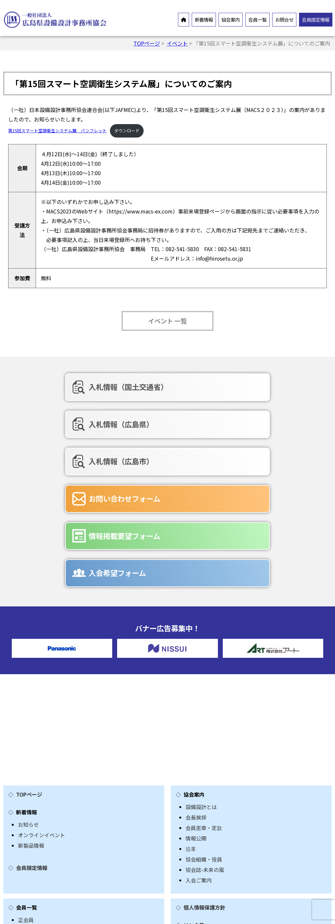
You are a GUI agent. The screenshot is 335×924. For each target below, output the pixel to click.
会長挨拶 (195, 681)
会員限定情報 (315, 19)
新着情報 (204, 19)
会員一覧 (257, 19)
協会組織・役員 (203, 723)
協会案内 (230, 19)
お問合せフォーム (39, 829)
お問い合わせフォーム (66, 435)
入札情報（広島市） (280, 391)
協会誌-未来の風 (204, 734)
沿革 (190, 713)
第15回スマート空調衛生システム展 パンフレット (57, 130)
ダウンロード (127, 130)
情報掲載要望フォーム (173, 435)
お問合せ (284, 19)
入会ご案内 (198, 744)
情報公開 (195, 702)
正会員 (26, 784)
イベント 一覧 (167, 320)
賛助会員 (28, 794)
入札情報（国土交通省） (66, 391)
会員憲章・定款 (203, 692)
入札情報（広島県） (173, 391)
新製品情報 (31, 709)
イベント (177, 43)
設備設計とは (201, 671)
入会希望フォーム (276, 435)
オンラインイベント (41, 699)
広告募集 (28, 860)
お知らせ (28, 689)
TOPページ (146, 43)
